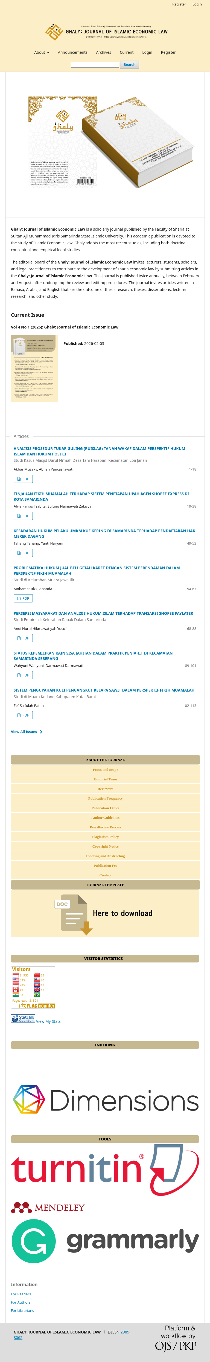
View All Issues (24, 731)
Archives (103, 52)
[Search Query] (95, 65)
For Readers (21, 1294)
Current (126, 52)
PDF (25, 478)
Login (147, 52)
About (40, 52)
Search (129, 65)
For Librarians (22, 1310)
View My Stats (48, 1021)
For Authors (21, 1302)
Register (168, 52)
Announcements (73, 52)
